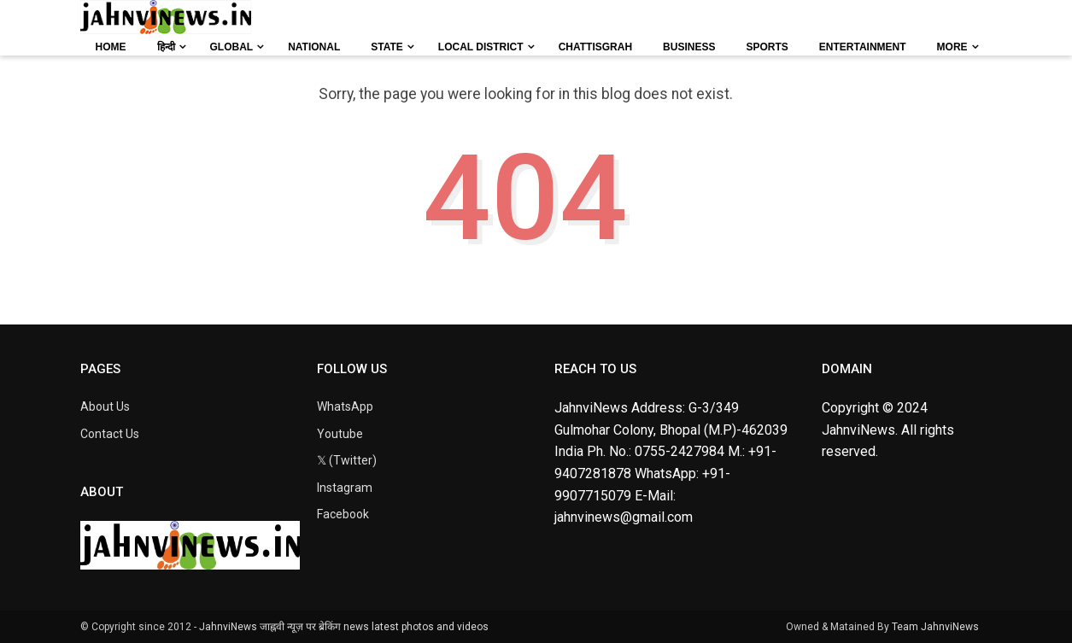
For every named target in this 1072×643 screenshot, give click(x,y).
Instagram (344, 487)
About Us (105, 406)
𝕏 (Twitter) (347, 460)
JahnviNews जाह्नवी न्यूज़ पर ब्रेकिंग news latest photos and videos (344, 627)
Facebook (343, 514)
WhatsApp (345, 406)
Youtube (340, 434)
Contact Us (109, 434)
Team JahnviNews (935, 627)
